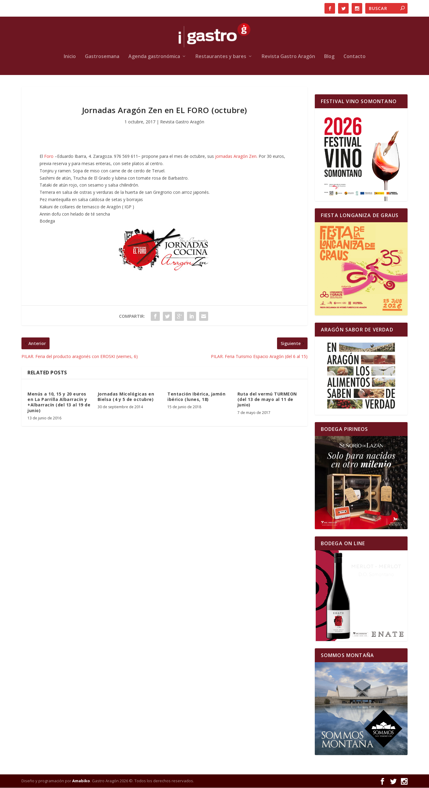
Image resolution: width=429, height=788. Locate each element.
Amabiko (81, 781)
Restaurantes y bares (220, 57)
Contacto (355, 57)
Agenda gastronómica (154, 57)
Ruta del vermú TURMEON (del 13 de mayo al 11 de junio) (267, 399)
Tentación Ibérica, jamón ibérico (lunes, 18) (196, 396)
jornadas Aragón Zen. (236, 157)
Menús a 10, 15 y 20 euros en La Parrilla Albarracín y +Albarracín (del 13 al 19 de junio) (58, 402)
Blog (329, 57)
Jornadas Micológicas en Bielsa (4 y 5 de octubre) (126, 396)
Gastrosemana (102, 57)
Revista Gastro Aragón (288, 57)
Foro (48, 157)
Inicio (70, 57)
